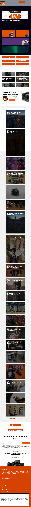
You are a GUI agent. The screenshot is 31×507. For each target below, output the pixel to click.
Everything (4, 106)
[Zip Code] (11, 443)
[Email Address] (11, 441)
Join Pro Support (4, 480)
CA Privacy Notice (18, 447)
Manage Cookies (14, 503)
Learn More (22, 1)
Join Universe (4, 481)
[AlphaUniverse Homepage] (2, 7)
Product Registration (5, 485)
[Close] (28, 495)
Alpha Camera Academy (5, 478)
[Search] (15, 7)
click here (15, 447)
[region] (14, 499)
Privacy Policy (25, 446)
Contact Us (3, 476)
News (3, 483)
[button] (28, 7)
